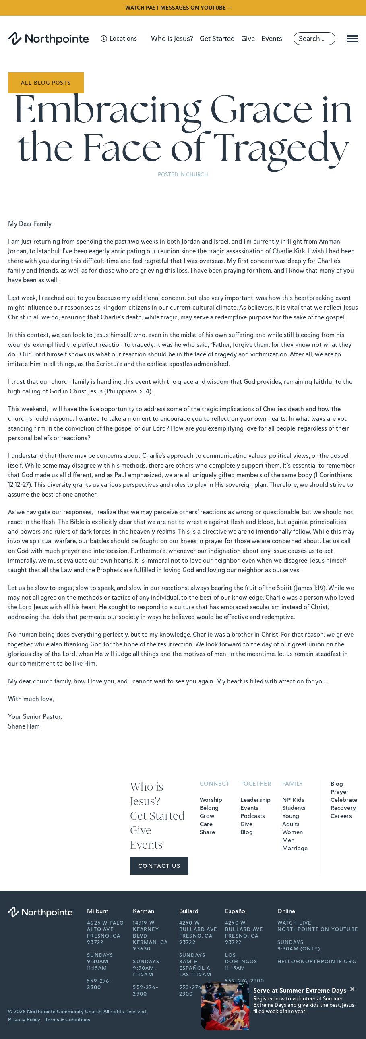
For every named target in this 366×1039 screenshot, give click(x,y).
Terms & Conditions (67, 1019)
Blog (246, 832)
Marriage (295, 848)
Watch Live (294, 923)
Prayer (340, 791)
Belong (209, 807)
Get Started (217, 38)
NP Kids (293, 799)
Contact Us (159, 865)
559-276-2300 (100, 984)
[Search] (314, 38)
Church (197, 174)
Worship (211, 799)
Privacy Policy (24, 1019)
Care (206, 824)
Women (292, 832)
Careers (341, 816)
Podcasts (252, 816)
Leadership (255, 799)
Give (248, 38)
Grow (207, 816)
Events (271, 38)
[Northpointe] (48, 38)
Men (288, 840)
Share (207, 832)
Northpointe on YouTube (317, 929)
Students (294, 807)
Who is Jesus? (172, 38)
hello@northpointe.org (316, 961)
